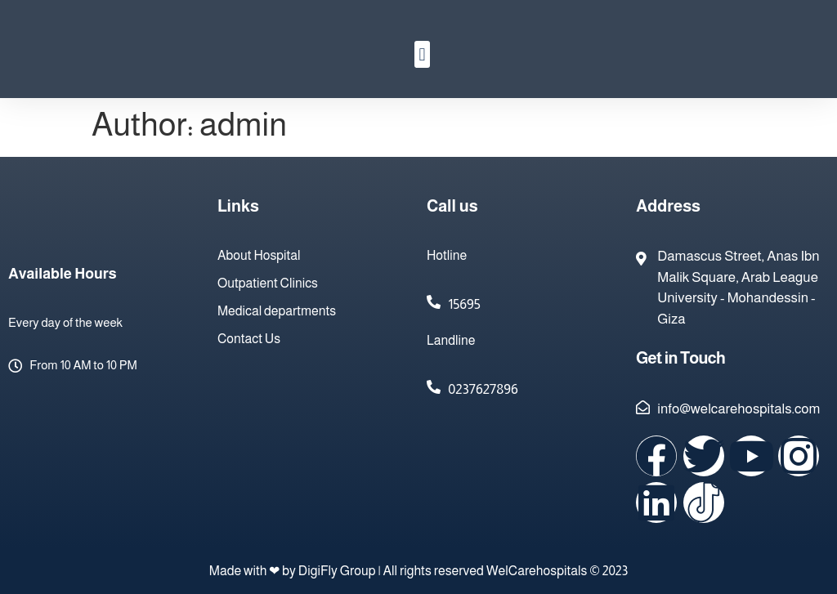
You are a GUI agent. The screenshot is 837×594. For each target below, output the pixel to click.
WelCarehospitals (537, 571)
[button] (422, 54)
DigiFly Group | (340, 571)
